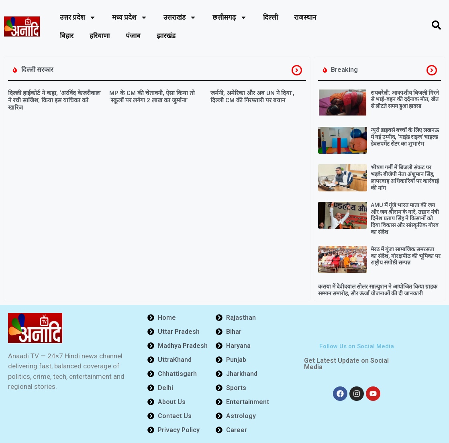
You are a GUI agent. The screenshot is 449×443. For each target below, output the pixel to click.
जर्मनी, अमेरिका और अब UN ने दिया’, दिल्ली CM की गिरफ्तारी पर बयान (252, 96)
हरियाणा (100, 36)
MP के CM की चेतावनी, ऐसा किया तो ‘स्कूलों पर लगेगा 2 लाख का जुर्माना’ (152, 96)
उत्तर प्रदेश (78, 17)
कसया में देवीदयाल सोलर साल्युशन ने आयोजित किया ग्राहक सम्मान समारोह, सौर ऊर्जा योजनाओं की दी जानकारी (377, 290)
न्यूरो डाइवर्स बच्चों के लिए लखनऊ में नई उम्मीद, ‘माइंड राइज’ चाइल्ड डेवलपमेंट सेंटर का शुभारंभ (405, 137)
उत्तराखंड (179, 17)
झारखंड (166, 36)
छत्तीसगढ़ (229, 17)
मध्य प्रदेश (129, 17)
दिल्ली (270, 17)
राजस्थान (305, 17)
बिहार (66, 36)
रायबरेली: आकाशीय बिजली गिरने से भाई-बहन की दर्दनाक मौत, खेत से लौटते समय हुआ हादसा (405, 99)
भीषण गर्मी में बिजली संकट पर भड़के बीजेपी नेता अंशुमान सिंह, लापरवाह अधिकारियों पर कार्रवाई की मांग (405, 177)
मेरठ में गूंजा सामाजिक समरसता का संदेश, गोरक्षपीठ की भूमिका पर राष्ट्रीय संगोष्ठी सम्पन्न (406, 256)
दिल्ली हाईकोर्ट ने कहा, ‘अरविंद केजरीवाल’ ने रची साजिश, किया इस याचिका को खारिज (54, 100)
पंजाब (133, 36)
